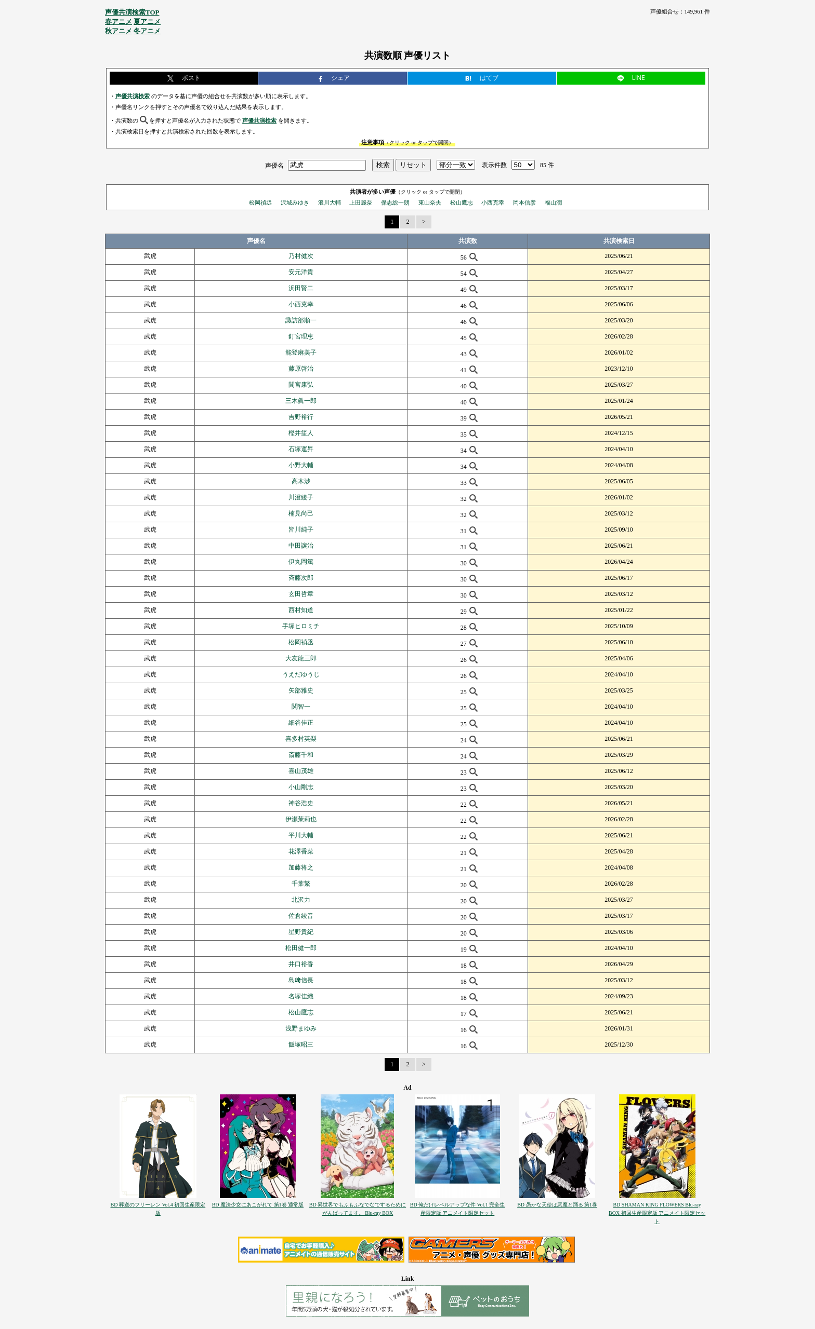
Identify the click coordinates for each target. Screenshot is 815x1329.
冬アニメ (147, 31)
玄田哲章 (300, 594)
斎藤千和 (300, 754)
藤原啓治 (300, 368)
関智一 (301, 706)
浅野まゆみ (301, 1028)
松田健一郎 (301, 948)
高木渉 (301, 481)
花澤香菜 (300, 851)
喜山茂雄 (300, 771)
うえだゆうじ (301, 674)
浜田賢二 (300, 288)
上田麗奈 (360, 202)
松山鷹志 (461, 202)
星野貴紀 (300, 931)
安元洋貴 (300, 272)
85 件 (547, 165)
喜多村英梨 (301, 738)
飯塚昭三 (300, 1044)
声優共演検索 (132, 96)
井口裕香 (300, 964)
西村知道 (300, 610)
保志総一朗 (395, 202)
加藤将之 (300, 867)
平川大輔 (300, 835)
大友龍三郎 (301, 658)
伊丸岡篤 (300, 561)
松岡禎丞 (260, 202)
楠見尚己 (300, 513)
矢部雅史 (300, 690)
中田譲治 (300, 545)
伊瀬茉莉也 (301, 819)
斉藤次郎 (300, 577)
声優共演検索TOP (132, 12)
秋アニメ (118, 31)
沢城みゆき (295, 202)
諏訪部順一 (301, 320)
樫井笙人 (300, 433)
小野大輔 (300, 465)
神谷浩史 (300, 803)
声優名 (274, 165)
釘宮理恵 (300, 336)
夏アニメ (147, 21)
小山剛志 (300, 787)
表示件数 (494, 165)
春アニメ (118, 21)
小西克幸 (492, 202)
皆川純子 (300, 529)
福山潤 (553, 202)
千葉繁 (301, 883)
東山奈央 (429, 202)
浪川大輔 (329, 202)
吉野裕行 (300, 417)
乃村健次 (300, 256)
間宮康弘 (300, 384)
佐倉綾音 (300, 915)
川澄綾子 (300, 497)
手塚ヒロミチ (301, 626)
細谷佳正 (300, 722)
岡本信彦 (524, 202)
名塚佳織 (300, 996)
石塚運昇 (300, 449)
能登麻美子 (301, 352)
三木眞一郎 (301, 400)
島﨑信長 (300, 980)
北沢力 (301, 899)
